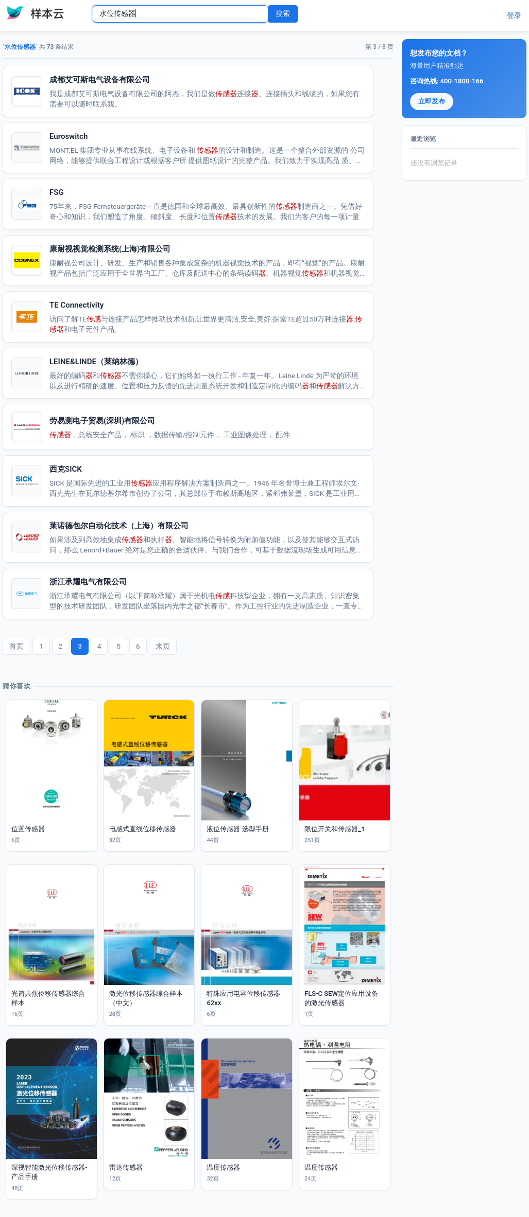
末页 (163, 646)
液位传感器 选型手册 (237, 829)
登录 (514, 15)
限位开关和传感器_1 (334, 829)
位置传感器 (28, 829)
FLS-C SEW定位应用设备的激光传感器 (341, 998)
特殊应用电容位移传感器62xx (243, 998)
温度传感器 (223, 1167)
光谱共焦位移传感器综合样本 (48, 998)
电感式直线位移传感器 (142, 829)
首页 (16, 646)
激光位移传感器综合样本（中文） (146, 998)
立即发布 (431, 101)
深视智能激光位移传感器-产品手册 (49, 1172)
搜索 (283, 13)
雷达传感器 (126, 1167)
